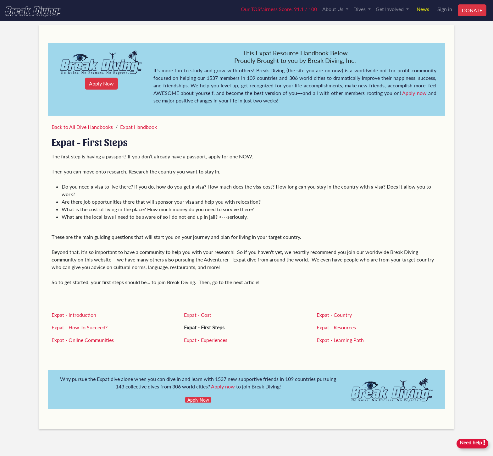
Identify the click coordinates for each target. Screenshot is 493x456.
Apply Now (101, 83)
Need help (472, 442)
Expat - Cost (197, 315)
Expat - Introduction (74, 315)
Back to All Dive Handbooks (82, 127)
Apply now (414, 93)
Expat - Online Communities (83, 340)
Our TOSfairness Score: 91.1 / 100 (279, 9)
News (423, 9)
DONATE (472, 10)
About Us (333, 9)
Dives (360, 9)
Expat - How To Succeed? (80, 327)
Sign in (444, 9)
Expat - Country (334, 315)
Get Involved (390, 9)
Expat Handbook (138, 127)
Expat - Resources (336, 327)
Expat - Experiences (205, 340)
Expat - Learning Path (340, 340)
